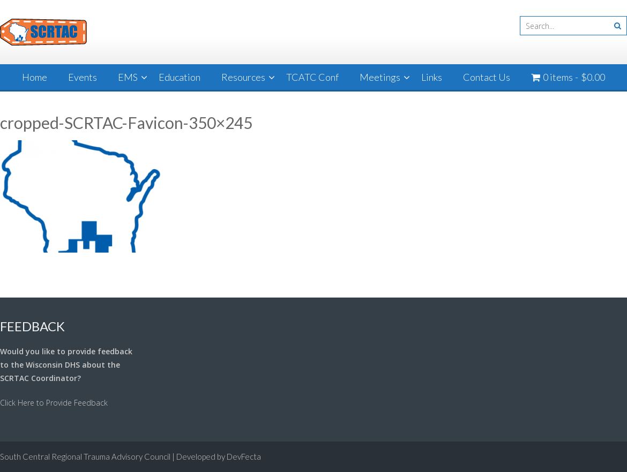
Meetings (380, 77)
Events (82, 77)
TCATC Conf (312, 77)
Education (179, 77)
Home (34, 77)
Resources (243, 77)
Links (431, 77)
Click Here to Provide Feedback (54, 403)
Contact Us (486, 77)
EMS (128, 77)
